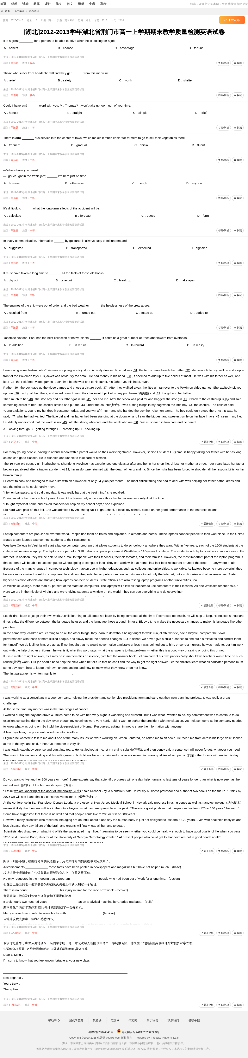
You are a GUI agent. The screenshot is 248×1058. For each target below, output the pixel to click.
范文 (70, 4)
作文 (59, 4)
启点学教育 (76, 1020)
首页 (3, 4)
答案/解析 (223, 62)
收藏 (238, 62)
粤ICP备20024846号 (100, 1032)
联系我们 (173, 1020)
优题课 (97, 1020)
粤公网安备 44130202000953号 (138, 1032)
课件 (48, 4)
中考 (92, 4)
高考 (103, 4)
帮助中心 (54, 1020)
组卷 (14, 4)
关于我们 (152, 1020)
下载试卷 (232, 20)
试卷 (25, 4)
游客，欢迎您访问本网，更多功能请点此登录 (219, 4)
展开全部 (206, 441)
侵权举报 (194, 1020)
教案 (36, 4)
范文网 (115, 1020)
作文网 (133, 1020)
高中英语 (19, 11)
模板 (81, 4)
